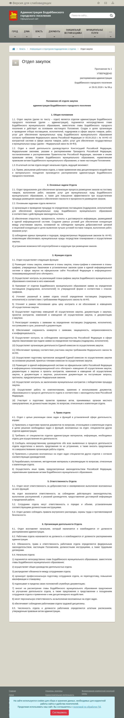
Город (11, 695)
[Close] (59, 712)
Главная (12, 691)
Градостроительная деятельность (59, 695)
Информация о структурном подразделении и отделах (53, 49)
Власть (22, 49)
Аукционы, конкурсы (54, 691)
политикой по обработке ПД (87, 707)
